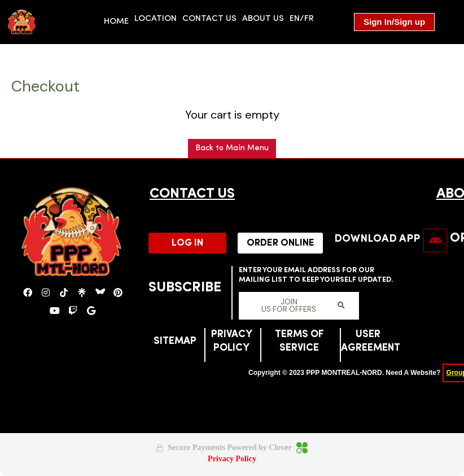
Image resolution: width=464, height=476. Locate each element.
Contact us (209, 19)
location (155, 19)
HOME (116, 22)
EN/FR (302, 19)
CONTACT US (192, 194)
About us (263, 19)
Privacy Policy (232, 459)
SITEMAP (175, 341)
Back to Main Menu (232, 148)
